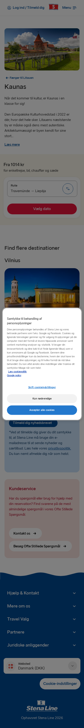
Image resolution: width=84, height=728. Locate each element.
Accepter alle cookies (42, 409)
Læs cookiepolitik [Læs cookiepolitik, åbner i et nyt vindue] (17, 371)
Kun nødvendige (42, 398)
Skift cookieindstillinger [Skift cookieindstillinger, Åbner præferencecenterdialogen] (42, 387)
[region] (42, 364)
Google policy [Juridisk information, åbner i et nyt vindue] (14, 375)
